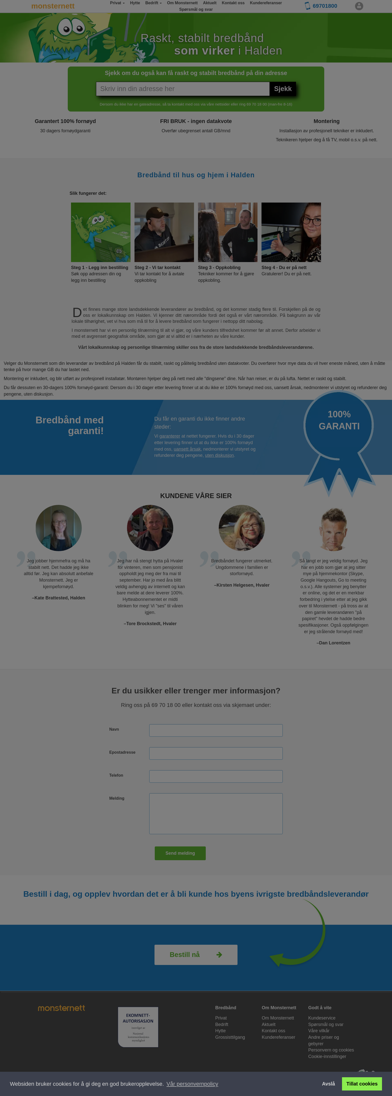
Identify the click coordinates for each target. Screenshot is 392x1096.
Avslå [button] (328, 1083)
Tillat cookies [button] (362, 1083)
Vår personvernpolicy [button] (192, 1084)
